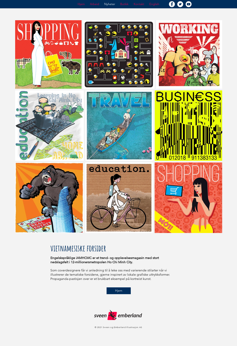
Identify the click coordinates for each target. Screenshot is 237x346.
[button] (94, 4)
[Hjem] (119, 290)
